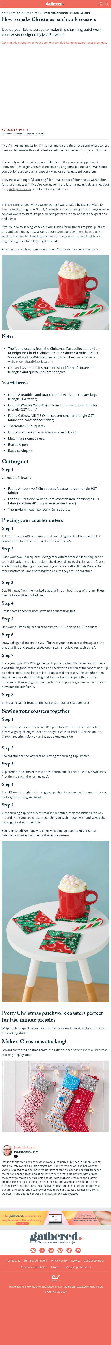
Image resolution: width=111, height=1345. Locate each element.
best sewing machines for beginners (49, 236)
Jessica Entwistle (25, 1147)
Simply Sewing (11, 209)
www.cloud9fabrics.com (34, 361)
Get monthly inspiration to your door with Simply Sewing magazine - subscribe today (54, 42)
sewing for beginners (69, 232)
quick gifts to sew (19, 189)
